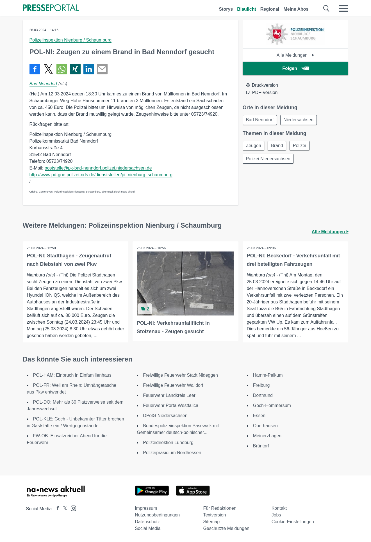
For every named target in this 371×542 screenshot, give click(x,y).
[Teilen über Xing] (75, 69)
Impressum (146, 508)
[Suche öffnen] (326, 8)
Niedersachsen (299, 120)
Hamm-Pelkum (268, 375)
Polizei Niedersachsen (268, 159)
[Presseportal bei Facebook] (56, 508)
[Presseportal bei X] (63, 508)
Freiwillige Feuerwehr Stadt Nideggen (180, 375)
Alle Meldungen (296, 55)
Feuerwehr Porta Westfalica (170, 405)
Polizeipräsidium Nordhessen (172, 452)
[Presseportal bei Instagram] (71, 508)
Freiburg (261, 385)
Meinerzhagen (267, 435)
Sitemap (211, 521)
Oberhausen (265, 425)
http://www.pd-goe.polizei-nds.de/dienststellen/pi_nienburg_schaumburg (101, 174)
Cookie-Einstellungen (293, 521)
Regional (269, 9)
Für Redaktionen (219, 508)
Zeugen (253, 146)
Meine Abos (295, 9)
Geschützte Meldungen (226, 528)
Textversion (214, 515)
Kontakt (279, 508)
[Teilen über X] (48, 69)
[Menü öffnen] (343, 8)
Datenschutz (147, 521)
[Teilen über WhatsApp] (61, 69)
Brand (278, 146)
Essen (259, 415)
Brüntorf (261, 445)
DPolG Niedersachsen (165, 415)
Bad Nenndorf (43, 83)
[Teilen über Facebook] (34, 69)
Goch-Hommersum (272, 405)
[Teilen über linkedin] (88, 69)
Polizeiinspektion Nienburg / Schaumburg (70, 40)
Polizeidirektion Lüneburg (168, 442)
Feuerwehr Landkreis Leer (169, 395)
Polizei (301, 146)
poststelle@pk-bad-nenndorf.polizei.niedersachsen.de (98, 168)
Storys (226, 9)
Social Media (148, 528)
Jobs (276, 515)
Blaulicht (246, 9)
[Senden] (102, 69)
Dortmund (263, 395)
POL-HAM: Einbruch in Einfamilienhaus (72, 375)
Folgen (295, 68)
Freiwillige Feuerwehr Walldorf (173, 385)
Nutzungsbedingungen (157, 515)
